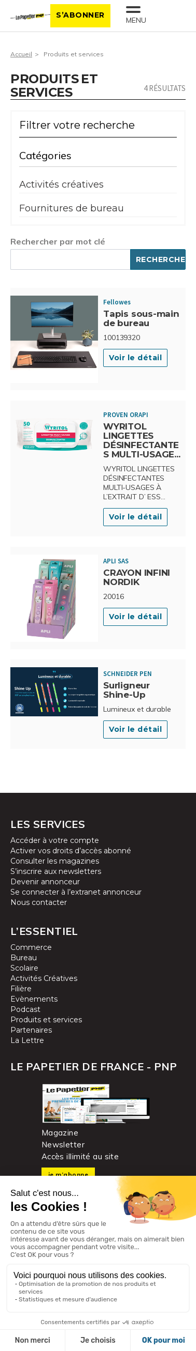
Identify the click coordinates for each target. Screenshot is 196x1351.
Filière (21, 988)
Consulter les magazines (54, 861)
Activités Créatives (43, 978)
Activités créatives (61, 184)
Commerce (31, 947)
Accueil (21, 54)
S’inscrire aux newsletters (55, 871)
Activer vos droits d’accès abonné (70, 850)
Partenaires (31, 1030)
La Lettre (27, 1040)
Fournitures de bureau (71, 208)
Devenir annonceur (45, 881)
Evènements (34, 999)
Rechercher (161, 259)
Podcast (25, 1009)
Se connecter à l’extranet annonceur (76, 892)
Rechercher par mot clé (57, 241)
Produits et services (74, 54)
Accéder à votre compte (54, 840)
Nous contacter (38, 902)
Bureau (23, 957)
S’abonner (80, 15)
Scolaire (24, 968)
